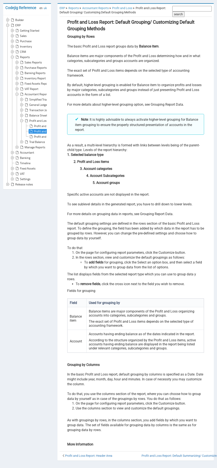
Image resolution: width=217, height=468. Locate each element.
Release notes (21, 184)
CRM (20, 51)
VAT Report (28, 89)
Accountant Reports (34, 94)
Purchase (23, 41)
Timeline (23, 163)
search (178, 14)
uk (45, 8)
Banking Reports (32, 73)
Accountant (24, 152)
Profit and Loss (36, 120)
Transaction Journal (38, 110)
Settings (23, 179)
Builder (17, 20)
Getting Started (27, 30)
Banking (22, 158)
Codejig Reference (20, 8)
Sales (21, 36)
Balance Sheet (35, 115)
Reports (22, 57)
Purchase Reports (33, 67)
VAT (20, 173)
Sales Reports (30, 62)
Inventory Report (32, 78)
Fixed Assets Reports (35, 83)
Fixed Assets (25, 168)
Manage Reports (32, 147)
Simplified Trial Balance (41, 99)
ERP (15, 25)
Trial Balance (34, 142)
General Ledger (36, 104)
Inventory (23, 46)
